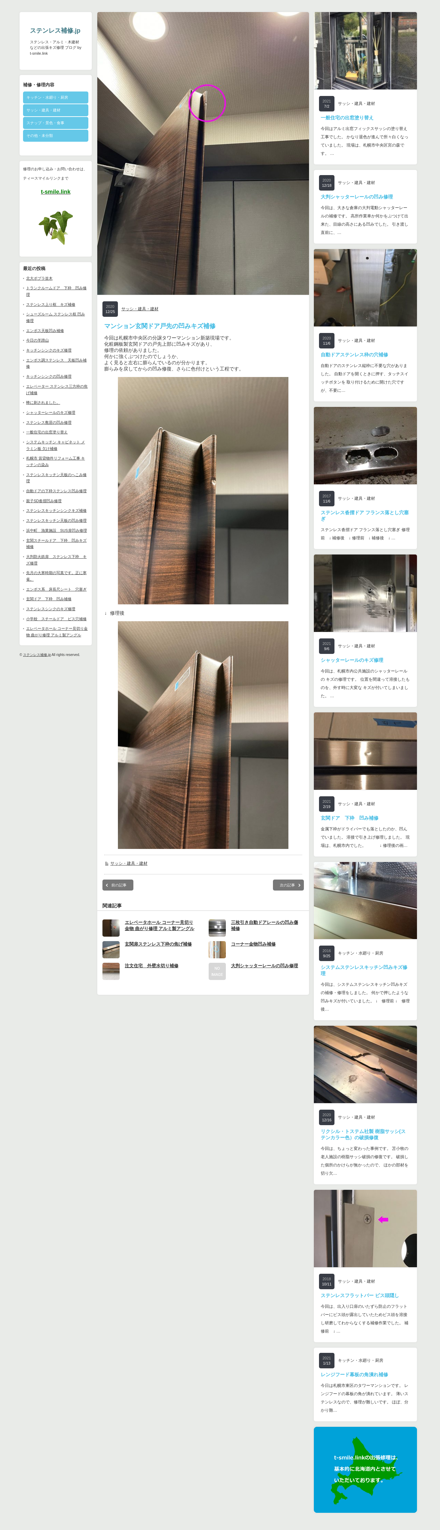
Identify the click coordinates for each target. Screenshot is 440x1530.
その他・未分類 (39, 135)
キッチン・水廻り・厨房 (47, 97)
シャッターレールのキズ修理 (50, 412)
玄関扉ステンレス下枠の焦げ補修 (158, 948)
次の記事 (287, 890)
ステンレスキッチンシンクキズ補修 (56, 510)
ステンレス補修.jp (55, 30)
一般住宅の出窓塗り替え (47, 432)
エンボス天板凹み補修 (45, 330)
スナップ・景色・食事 (45, 123)
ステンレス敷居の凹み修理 (49, 422)
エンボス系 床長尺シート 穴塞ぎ (56, 589)
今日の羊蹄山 (37, 340)
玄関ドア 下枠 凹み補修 (49, 599)
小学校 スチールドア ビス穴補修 (56, 619)
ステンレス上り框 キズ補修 (50, 304)
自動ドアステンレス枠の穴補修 (354, 354)
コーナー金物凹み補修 (253, 948)
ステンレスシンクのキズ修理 (50, 609)
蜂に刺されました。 (43, 402)
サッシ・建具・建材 (43, 110)
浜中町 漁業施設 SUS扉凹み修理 (56, 530)
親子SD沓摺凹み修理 (44, 501)
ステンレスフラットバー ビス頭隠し (360, 1295)
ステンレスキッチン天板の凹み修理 (56, 520)
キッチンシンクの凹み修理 (49, 376)
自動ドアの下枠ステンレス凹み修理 (56, 491)
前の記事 (118, 890)
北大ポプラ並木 (39, 278)
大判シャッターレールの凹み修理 (264, 970)
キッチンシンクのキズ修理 (49, 350)
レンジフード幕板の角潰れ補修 (354, 1374)
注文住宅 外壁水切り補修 (151, 970)
